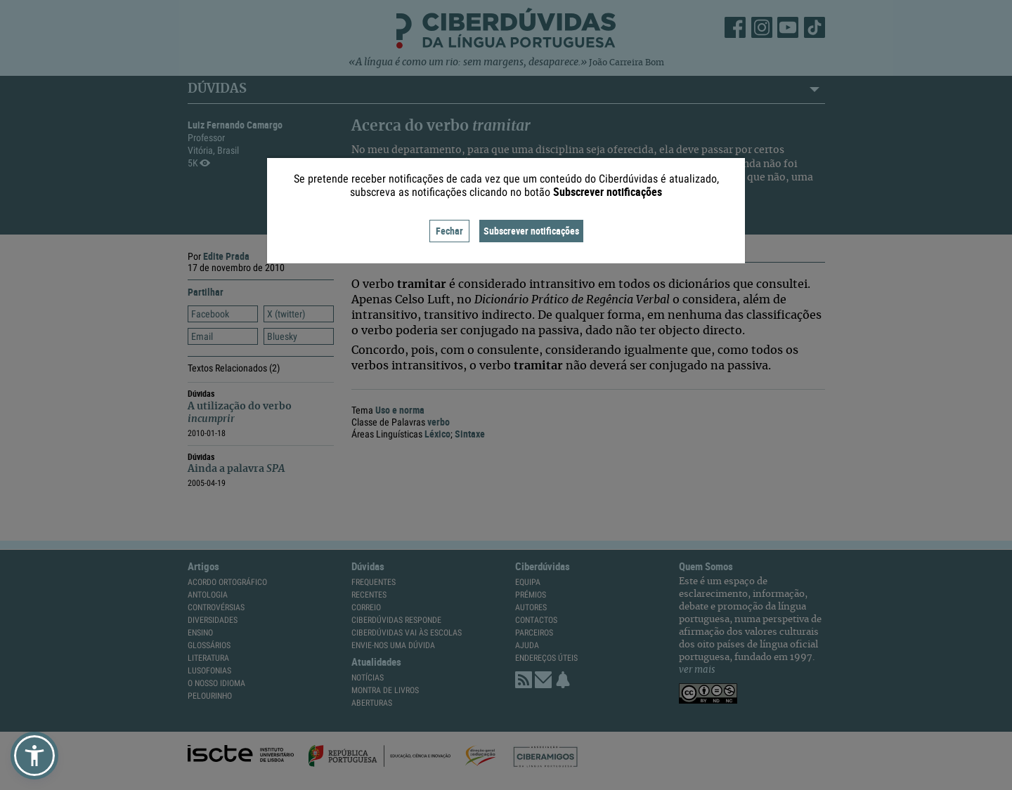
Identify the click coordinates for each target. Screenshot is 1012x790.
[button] (34, 755)
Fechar (449, 230)
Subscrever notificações (531, 230)
